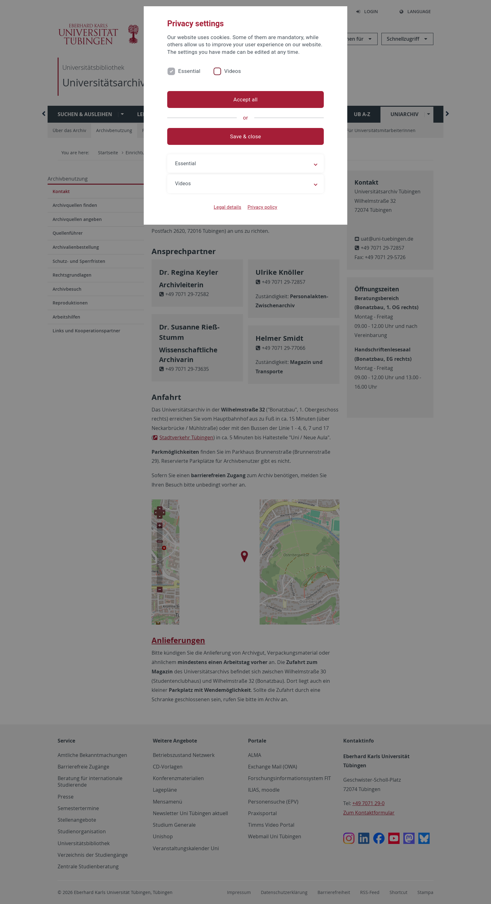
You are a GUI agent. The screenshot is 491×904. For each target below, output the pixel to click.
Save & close (245, 136)
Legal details (227, 207)
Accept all (245, 99)
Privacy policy (262, 207)
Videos (232, 71)
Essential (189, 71)
